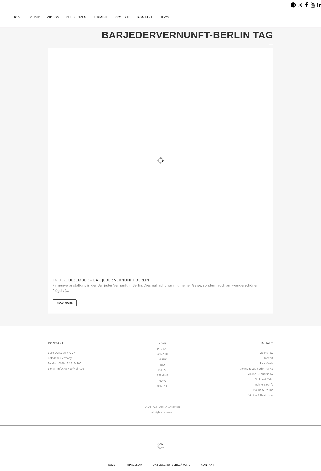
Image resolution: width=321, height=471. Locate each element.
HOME (163, 343)
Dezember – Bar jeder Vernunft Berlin (108, 280)
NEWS (162, 380)
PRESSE (162, 370)
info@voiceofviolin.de (71, 368)
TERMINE (162, 375)
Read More (65, 303)
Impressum (134, 465)
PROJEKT (162, 349)
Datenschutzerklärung (172, 465)
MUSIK (162, 359)
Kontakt (207, 465)
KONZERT (162, 354)
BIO (162, 364)
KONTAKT (162, 386)
